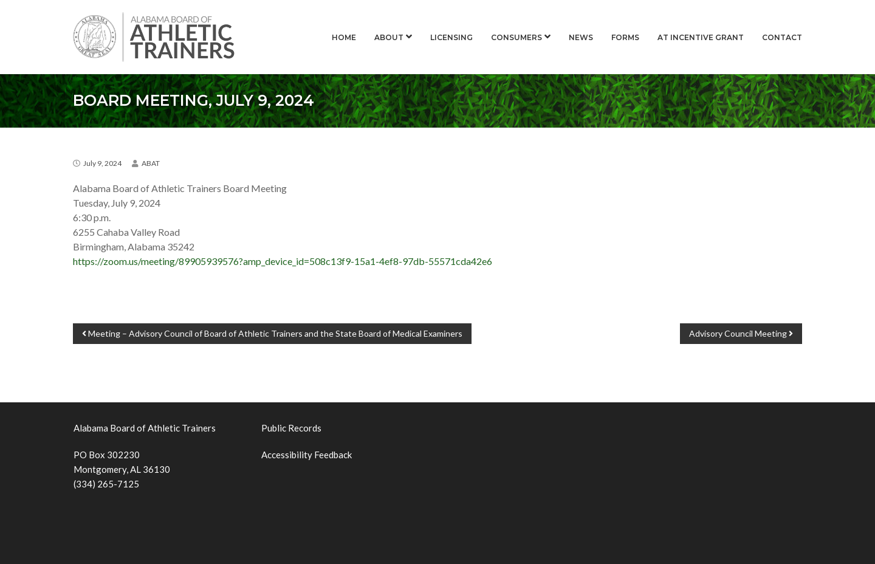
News (581, 37)
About (388, 37)
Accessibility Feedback (306, 454)
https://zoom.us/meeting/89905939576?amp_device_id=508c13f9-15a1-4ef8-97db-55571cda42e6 (282, 261)
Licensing (451, 37)
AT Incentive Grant (700, 37)
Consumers (516, 37)
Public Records (291, 427)
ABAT (151, 163)
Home (344, 37)
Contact (782, 37)
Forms (625, 37)
